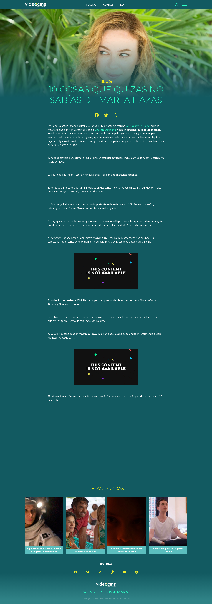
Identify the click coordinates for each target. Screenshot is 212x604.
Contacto (89, 591)
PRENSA (123, 4)
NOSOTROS (107, 4)
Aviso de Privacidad (117, 591)
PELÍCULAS (90, 4)
